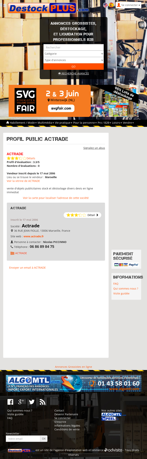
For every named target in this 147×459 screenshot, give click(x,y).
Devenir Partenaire (66, 414)
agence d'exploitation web (71, 450)
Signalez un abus (94, 148)
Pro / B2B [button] (104, 122)
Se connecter (62, 418)
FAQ (115, 283)
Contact (59, 410)
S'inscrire (60, 422)
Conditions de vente (67, 429)
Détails (31, 158)
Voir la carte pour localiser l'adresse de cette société (56, 198)
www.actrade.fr (34, 236)
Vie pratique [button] (63, 122)
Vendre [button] (128, 122)
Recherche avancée (73, 73)
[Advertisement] (56, 315)
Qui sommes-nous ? (125, 288)
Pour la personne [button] (85, 122)
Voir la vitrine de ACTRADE (23, 181)
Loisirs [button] (117, 122)
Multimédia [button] (46, 122)
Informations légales (67, 425)
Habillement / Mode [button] (23, 122)
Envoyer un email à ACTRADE (27, 267)
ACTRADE (21, 253)
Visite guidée (121, 293)
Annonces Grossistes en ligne (73, 367)
